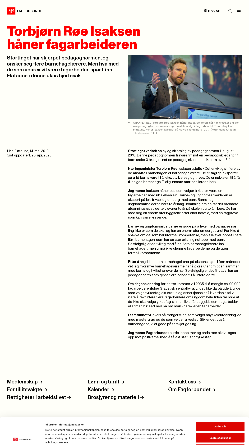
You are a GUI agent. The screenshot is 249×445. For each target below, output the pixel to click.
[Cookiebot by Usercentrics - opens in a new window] (22, 438)
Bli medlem (212, 10)
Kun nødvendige (220, 422)
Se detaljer (186, 438)
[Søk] (230, 10)
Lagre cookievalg (220, 411)
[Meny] (238, 10)
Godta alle (220, 399)
